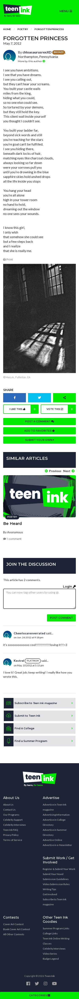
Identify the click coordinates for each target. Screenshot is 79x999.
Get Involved (50, 894)
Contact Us (9, 809)
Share (8, 390)
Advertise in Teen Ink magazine (54, 807)
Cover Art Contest (13, 924)
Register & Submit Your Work (59, 869)
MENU (65, 11)
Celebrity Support (13, 819)
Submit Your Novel (53, 874)
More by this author (31, 61)
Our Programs (11, 814)
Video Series (50, 953)
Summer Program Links (56, 928)
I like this (24, 409)
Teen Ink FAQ (10, 829)
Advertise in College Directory (54, 822)
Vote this (61, 409)
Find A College (19, 728)
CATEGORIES (39, 995)
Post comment (61, 617)
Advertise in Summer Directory (55, 832)
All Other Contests (13, 934)
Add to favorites (39, 430)
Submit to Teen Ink (22, 716)
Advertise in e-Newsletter (57, 845)
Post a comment (39, 421)
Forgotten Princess (49, 29)
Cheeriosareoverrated (29, 633)
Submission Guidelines (56, 879)
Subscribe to (30, 703)
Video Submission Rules (56, 884)
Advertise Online (52, 840)
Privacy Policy (11, 834)
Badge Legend (51, 958)
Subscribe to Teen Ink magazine (54, 902)
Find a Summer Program (25, 741)
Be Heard (12, 523)
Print (8, 259)
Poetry (22, 29)
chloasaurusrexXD (37, 52)
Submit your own (39, 439)
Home (7, 29)
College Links (50, 933)
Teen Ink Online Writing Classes (56, 941)
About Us (8, 804)
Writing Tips (49, 889)
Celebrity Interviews (14, 824)
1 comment (12, 538)
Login (69, 586)
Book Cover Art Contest (16, 929)
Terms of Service (12, 840)
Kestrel (19, 660)
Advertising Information (56, 814)
